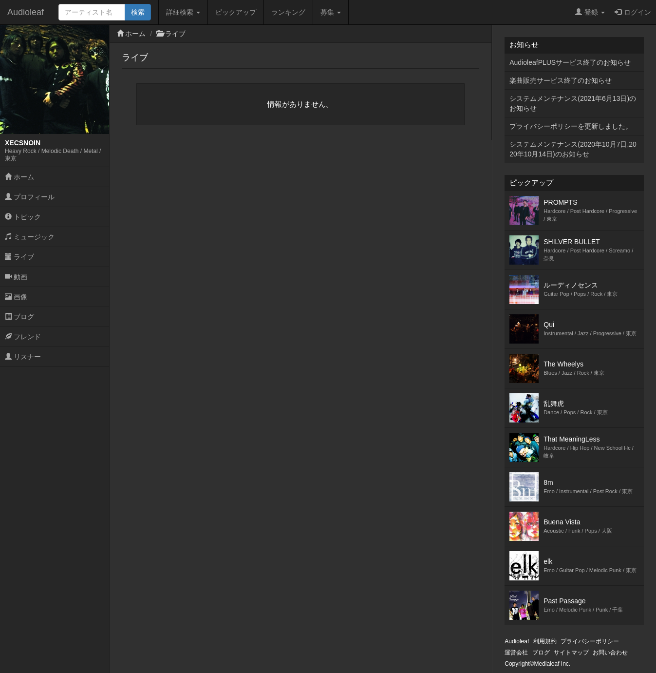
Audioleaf (25, 12)
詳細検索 (183, 12)
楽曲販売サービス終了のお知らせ (560, 80)
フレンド (23, 337)
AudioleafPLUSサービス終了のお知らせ (570, 62)
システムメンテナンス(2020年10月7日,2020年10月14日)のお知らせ (573, 149)
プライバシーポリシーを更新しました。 (570, 126)
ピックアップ (235, 12)
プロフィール (30, 197)
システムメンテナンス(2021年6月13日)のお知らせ (572, 103)
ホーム (19, 177)
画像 (16, 297)
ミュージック (30, 237)
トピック (23, 217)
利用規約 (545, 641)
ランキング (288, 12)
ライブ (19, 257)
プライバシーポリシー (590, 641)
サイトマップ (571, 652)
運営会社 (516, 652)
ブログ (19, 317)
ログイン (633, 12)
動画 (16, 277)
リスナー (23, 357)
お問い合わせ (610, 652)
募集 (330, 12)
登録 (590, 12)
